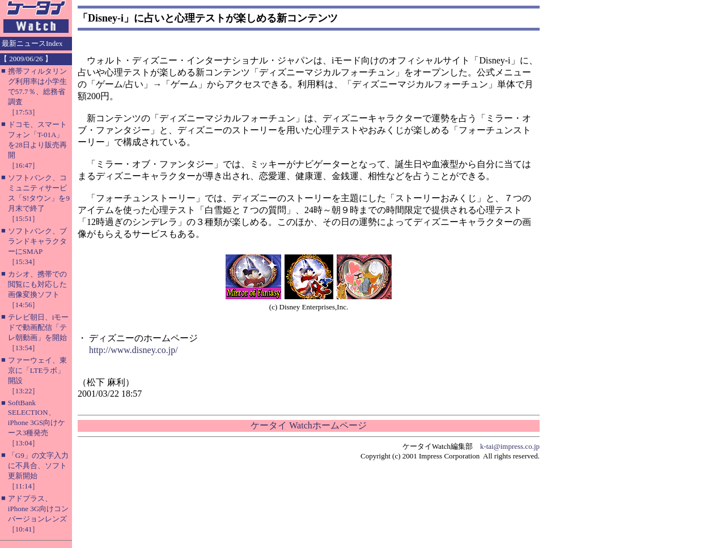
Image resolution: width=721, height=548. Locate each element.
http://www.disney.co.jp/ (133, 350)
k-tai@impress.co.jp (510, 446)
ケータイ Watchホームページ (308, 425)
